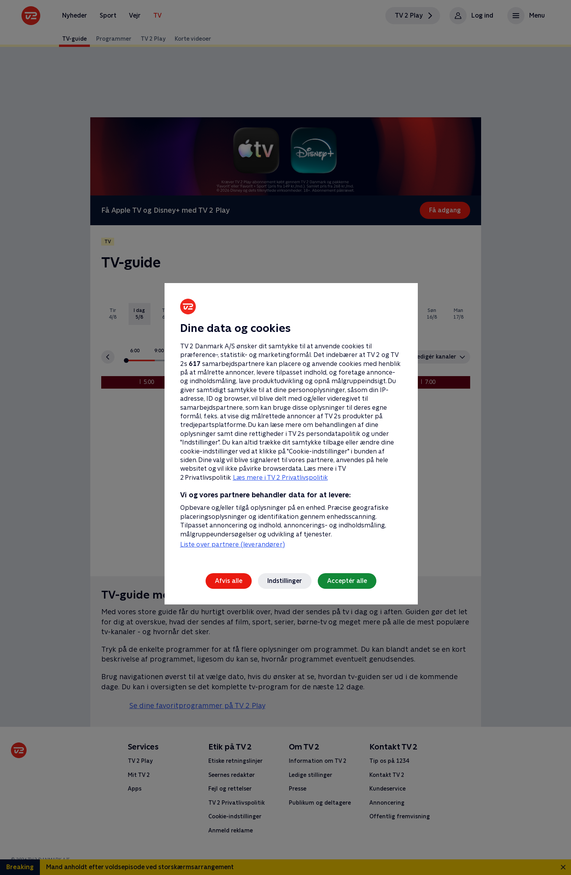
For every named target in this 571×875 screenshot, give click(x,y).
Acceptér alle (347, 581)
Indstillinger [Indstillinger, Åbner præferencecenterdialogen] (284, 581)
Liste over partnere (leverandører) (232, 544)
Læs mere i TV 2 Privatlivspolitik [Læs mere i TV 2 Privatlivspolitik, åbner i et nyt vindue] (280, 477)
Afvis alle (228, 581)
